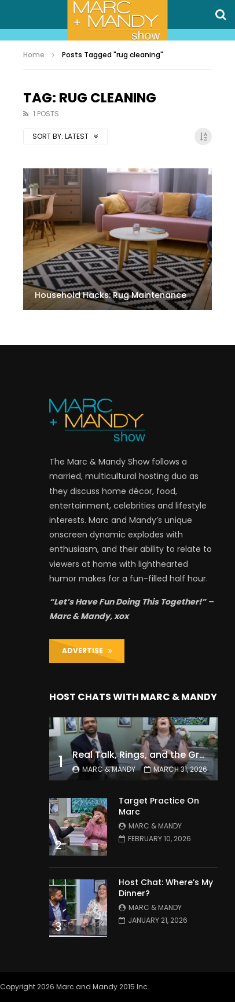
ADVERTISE (87, 650)
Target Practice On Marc (159, 806)
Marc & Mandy (108, 769)
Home (34, 55)
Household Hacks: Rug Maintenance (110, 295)
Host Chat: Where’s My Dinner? (166, 887)
